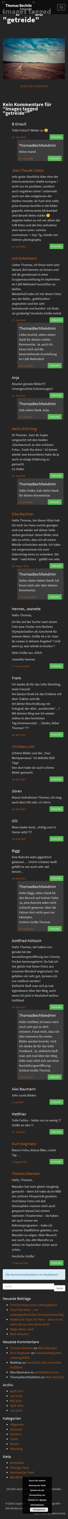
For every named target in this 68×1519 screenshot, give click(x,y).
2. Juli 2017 (18, 1102)
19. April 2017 (19, 878)
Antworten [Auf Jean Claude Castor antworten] (56, 246)
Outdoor (16, 1434)
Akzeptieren (39, 1509)
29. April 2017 (26, 1077)
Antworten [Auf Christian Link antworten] (56, 779)
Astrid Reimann (24, 258)
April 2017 (17, 1391)
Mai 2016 (16, 1401)
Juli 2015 (16, 1410)
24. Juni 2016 (19, 246)
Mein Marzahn (47, 1348)
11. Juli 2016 (18, 395)
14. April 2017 (19, 734)
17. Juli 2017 (18, 1132)
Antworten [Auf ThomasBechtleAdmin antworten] (55, 158)
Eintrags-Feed (19, 1467)
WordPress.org (20, 1477)
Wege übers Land (22, 1329)
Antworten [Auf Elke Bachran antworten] (56, 565)
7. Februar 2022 (20, 1263)
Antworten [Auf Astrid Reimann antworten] (56, 320)
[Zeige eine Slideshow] (34, 86)
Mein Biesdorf (19, 1334)
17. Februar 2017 (21, 666)
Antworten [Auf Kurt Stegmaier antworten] (56, 1161)
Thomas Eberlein (26, 1173)
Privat (14, 1439)
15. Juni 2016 (19, 137)
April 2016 (17, 1406)
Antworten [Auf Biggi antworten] (56, 878)
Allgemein (17, 1424)
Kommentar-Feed (22, 1472)
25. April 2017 (19, 1007)
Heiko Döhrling (24, 428)
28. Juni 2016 (26, 365)
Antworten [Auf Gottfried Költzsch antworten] (56, 1007)
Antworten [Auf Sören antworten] (56, 809)
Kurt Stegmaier (24, 1143)
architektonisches (47, 1372)
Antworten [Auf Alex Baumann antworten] (56, 1102)
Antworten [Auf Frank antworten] (56, 734)
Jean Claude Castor (28, 170)
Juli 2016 (16, 1396)
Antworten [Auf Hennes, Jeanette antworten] (56, 666)
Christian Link (23, 746)
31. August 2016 (27, 597)
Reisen (14, 1444)
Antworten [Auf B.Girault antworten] (56, 137)
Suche (59, 1288)
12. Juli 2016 (18, 475)
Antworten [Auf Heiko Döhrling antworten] (56, 475)
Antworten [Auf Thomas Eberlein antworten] (56, 1262)
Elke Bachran (23, 513)
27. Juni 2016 (19, 320)
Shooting (16, 1449)
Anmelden (17, 1463)
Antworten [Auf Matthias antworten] (56, 1131)
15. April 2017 (19, 839)
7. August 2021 (19, 1161)
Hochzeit (16, 1429)
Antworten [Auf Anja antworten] (56, 395)
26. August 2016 (20, 566)
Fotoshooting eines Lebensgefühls (33, 1305)
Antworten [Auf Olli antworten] (56, 838)
